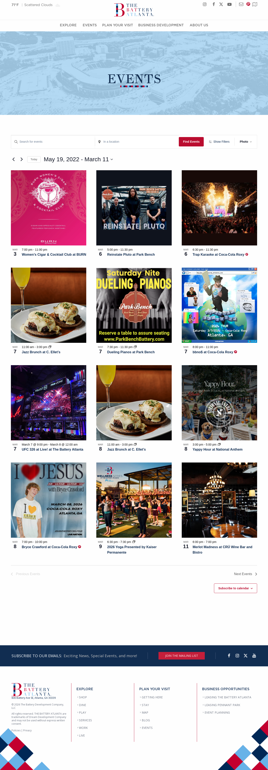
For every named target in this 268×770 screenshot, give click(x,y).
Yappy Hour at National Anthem (218, 449)
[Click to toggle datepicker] (78, 159)
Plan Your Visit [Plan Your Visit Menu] (117, 26)
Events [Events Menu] (90, 26)
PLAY (82, 712)
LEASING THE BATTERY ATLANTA (228, 697)
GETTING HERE (152, 697)
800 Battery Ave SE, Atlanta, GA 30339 (34, 698)
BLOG (146, 720)
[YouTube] (253, 655)
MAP (145, 712)
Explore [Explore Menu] (68, 26)
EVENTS (147, 728)
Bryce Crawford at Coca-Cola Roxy (50, 547)
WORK (83, 728)
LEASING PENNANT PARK (222, 705)
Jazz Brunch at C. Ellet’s (41, 352)
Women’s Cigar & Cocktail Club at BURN (54, 254)
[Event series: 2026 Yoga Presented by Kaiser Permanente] (133, 542)
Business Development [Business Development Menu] (161, 26)
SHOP (83, 697)
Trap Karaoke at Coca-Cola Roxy (219, 254)
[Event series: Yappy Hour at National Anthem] (219, 444)
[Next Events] (21, 159)
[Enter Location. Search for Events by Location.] (137, 141)
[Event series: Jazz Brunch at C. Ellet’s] (49, 347)
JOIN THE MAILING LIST (181, 656)
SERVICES (85, 720)
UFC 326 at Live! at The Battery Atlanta (52, 449)
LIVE (82, 735)
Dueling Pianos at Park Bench (131, 352)
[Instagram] (237, 655)
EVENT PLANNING (217, 712)
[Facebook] (228, 655)
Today (34, 159)
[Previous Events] (13, 159)
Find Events (191, 141)
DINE (82, 705)
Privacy (27, 730)
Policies (16, 730)
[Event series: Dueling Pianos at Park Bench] (135, 347)
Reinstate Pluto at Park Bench (131, 254)
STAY (145, 705)
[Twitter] (245, 655)
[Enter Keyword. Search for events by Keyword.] (53, 141)
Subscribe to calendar (233, 588)
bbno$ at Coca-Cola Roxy (213, 352)
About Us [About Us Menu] (199, 26)
